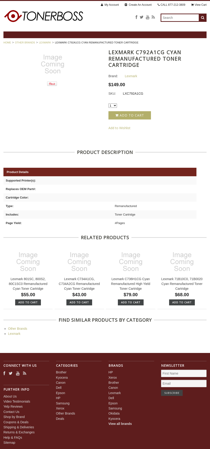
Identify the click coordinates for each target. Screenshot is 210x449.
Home (7, 42)
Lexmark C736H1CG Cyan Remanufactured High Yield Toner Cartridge (130, 283)
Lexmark (45, 42)
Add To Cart (28, 302)
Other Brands (25, 42)
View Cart (199, 4)
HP (58, 398)
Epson (60, 393)
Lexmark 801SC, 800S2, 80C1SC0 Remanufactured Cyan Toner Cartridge (28, 283)
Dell (59, 387)
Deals (60, 419)
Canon (60, 382)
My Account (110, 4)
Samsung (63, 403)
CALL (171, 4)
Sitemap (9, 442)
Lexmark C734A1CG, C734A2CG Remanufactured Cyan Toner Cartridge (79, 283)
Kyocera (62, 377)
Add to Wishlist (119, 128)
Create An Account (138, 4)
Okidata (113, 413)
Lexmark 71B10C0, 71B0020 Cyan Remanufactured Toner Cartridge (182, 283)
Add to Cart (129, 115)
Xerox (60, 408)
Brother (61, 372)
